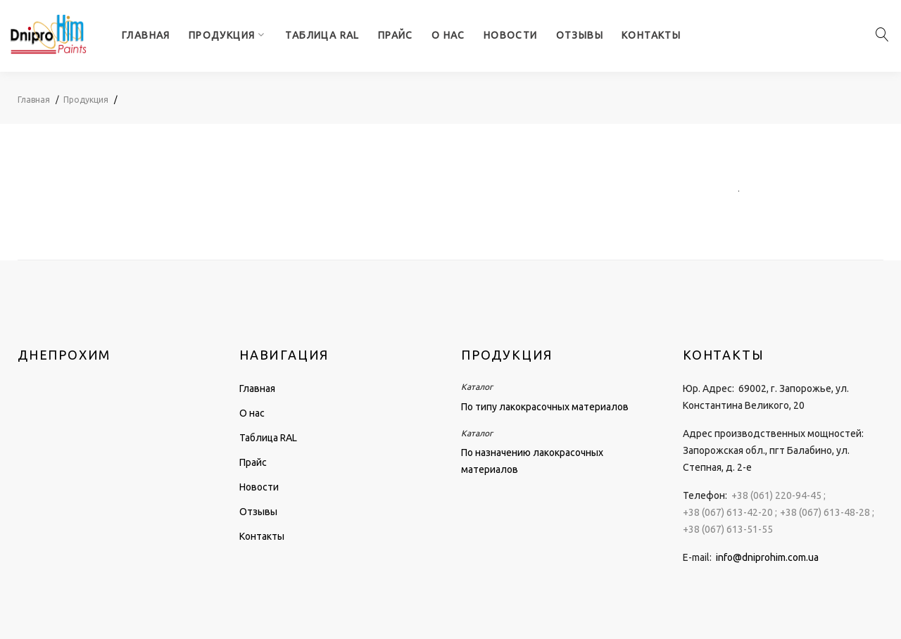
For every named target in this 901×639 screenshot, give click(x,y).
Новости (511, 35)
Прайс (395, 35)
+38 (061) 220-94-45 (776, 495)
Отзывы (579, 35)
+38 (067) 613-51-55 (728, 529)
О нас (448, 35)
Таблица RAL (322, 35)
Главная (146, 35)
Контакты (651, 35)
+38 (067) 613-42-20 (728, 512)
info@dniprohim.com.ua (767, 557)
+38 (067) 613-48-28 (825, 512)
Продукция (222, 35)
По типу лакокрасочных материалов (545, 406)
